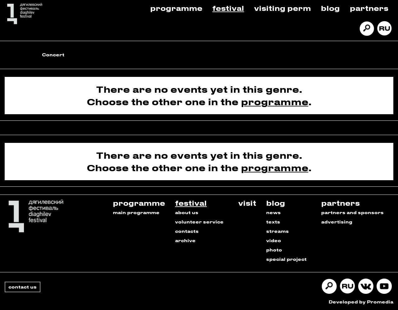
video (273, 240)
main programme (136, 212)
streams (277, 231)
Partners (369, 8)
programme (274, 101)
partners (340, 203)
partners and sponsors (352, 212)
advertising (336, 221)
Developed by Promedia (361, 301)
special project (286, 259)
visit (247, 203)
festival (191, 203)
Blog (330, 8)
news (273, 212)
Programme (176, 8)
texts (273, 221)
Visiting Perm (282, 8)
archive (185, 240)
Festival (228, 8)
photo (274, 249)
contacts (187, 231)
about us (186, 212)
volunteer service (199, 221)
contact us (22, 286)
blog (275, 203)
